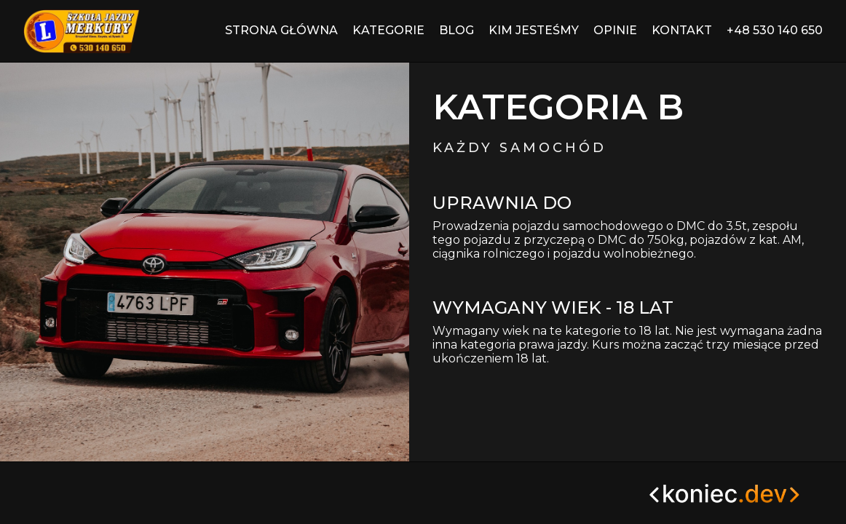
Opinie (615, 30)
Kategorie (388, 30)
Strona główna (281, 30)
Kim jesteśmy (534, 30)
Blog (456, 30)
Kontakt (682, 30)
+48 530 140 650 (775, 30)
